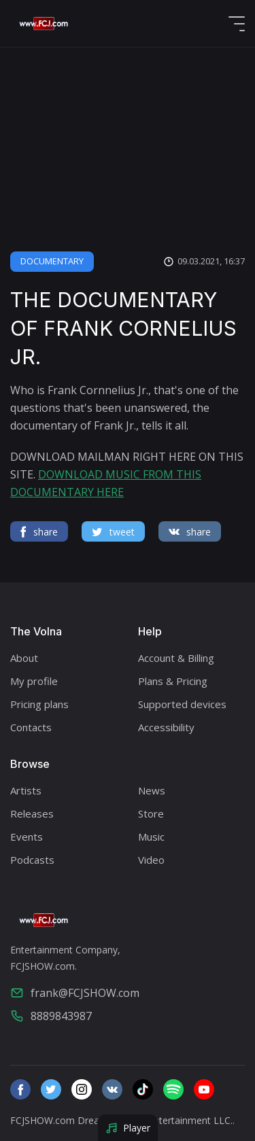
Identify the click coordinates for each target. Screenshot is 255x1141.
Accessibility (166, 727)
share (39, 531)
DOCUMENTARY (52, 261)
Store (151, 813)
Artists (25, 790)
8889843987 (51, 1015)
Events (26, 836)
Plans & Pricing (172, 681)
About (24, 658)
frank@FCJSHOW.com (74, 992)
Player (127, 1127)
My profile (34, 681)
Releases (32, 813)
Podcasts (32, 859)
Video (151, 859)
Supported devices (182, 704)
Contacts (31, 727)
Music (151, 836)
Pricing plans (39, 704)
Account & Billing (176, 658)
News (151, 790)
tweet (113, 531)
